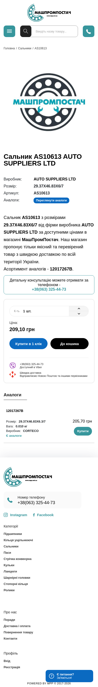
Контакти (10, 638)
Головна (9, 48)
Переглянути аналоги (51, 200)
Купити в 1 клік (28, 344)
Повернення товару (18, 632)
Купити (83, 431)
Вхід (7, 661)
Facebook (43, 515)
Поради (9, 620)
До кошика (69, 344)
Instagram (15, 515)
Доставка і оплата (17, 626)
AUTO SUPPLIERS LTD (55, 179)
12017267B (14, 410)
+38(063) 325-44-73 (49, 289)
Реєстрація (12, 667)
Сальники (24, 48)
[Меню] (9, 31)
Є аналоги (14, 435)
